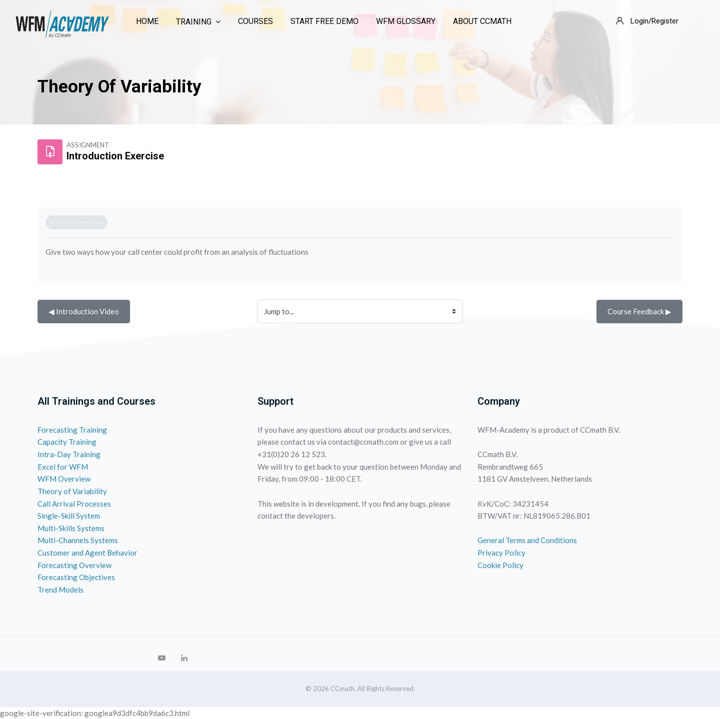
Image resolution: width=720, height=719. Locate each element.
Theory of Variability (72, 491)
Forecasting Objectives (76, 577)
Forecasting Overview (75, 565)
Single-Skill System (69, 515)
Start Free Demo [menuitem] (324, 21)
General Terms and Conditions (527, 540)
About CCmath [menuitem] (482, 21)
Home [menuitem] (147, 21)
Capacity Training (67, 441)
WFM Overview (64, 478)
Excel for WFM (63, 466)
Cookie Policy (501, 565)
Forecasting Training (72, 429)
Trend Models (61, 589)
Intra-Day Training (69, 454)
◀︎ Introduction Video (83, 311)
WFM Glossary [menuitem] (406, 21)
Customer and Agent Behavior (88, 552)
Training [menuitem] (198, 21)
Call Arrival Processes (74, 503)
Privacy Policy (502, 552)
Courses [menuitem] (255, 21)
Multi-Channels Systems (78, 540)
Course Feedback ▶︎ (640, 311)
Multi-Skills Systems (71, 528)
